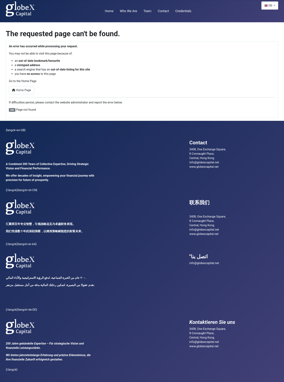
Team (147, 11)
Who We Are (128, 11)
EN (268, 5)
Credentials (183, 11)
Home (109, 11)
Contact (163, 11)
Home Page (21, 90)
